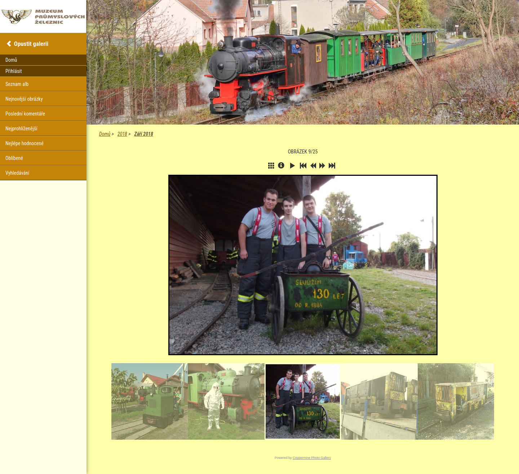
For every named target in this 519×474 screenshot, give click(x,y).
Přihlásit (13, 71)
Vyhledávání (17, 173)
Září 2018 (143, 134)
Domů (104, 134)
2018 (122, 134)
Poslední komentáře (25, 114)
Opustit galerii (31, 43)
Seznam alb (16, 84)
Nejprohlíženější (21, 128)
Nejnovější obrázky (24, 99)
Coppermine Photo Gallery (312, 458)
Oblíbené (14, 158)
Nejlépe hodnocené (24, 143)
